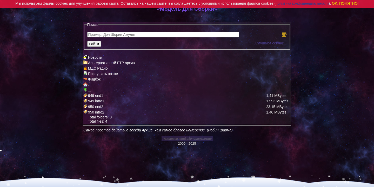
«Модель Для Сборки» (187, 9)
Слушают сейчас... (271, 43)
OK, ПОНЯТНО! (345, 3)
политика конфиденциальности (302, 3)
